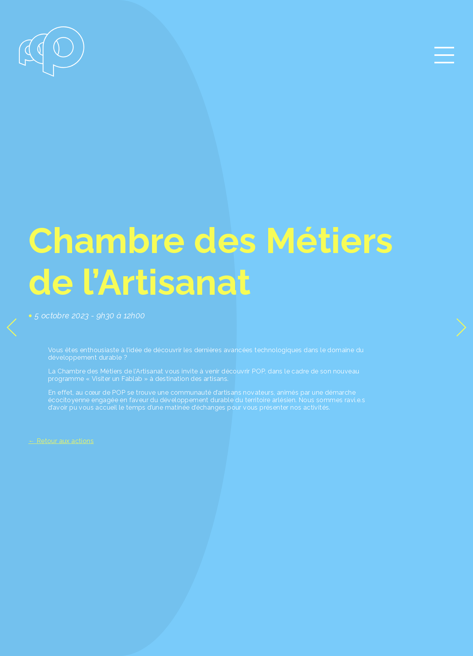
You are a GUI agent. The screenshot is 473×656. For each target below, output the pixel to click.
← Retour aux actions (61, 441)
